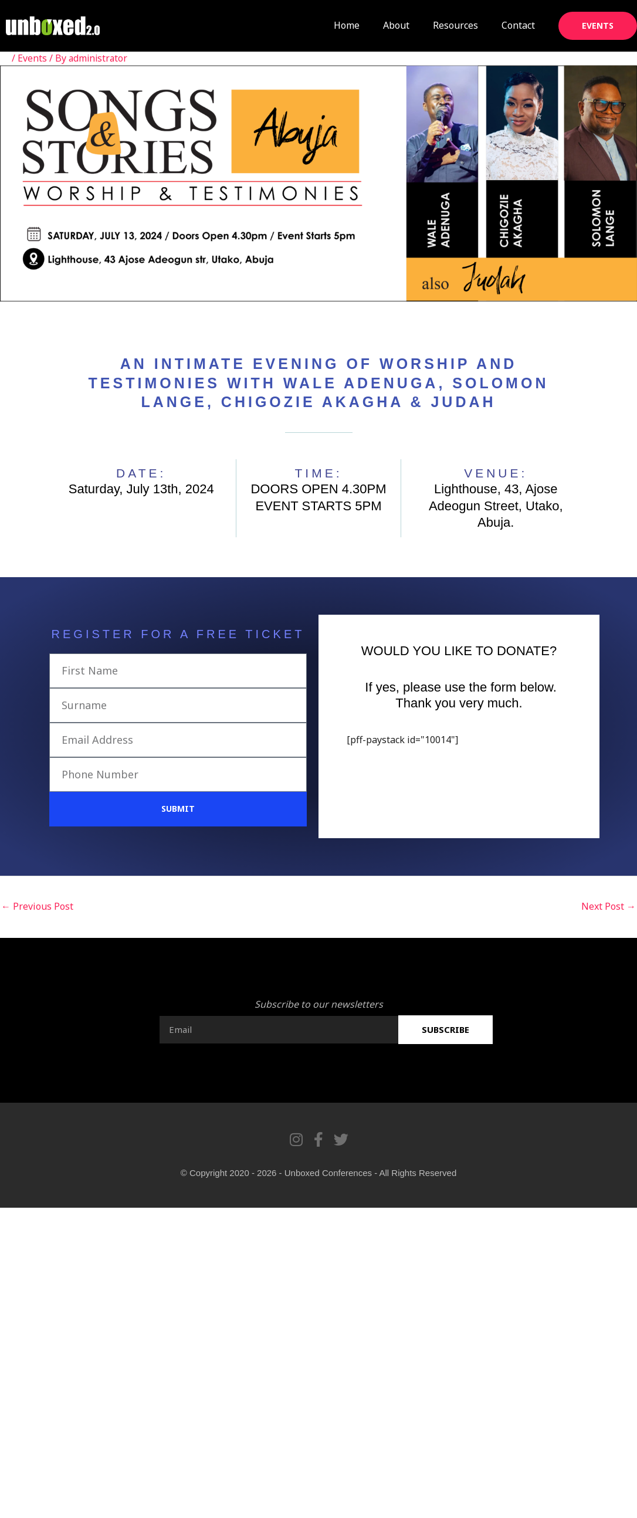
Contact (518, 25)
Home (347, 25)
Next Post (608, 906)
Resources (455, 25)
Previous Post (37, 906)
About (396, 25)
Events (32, 58)
